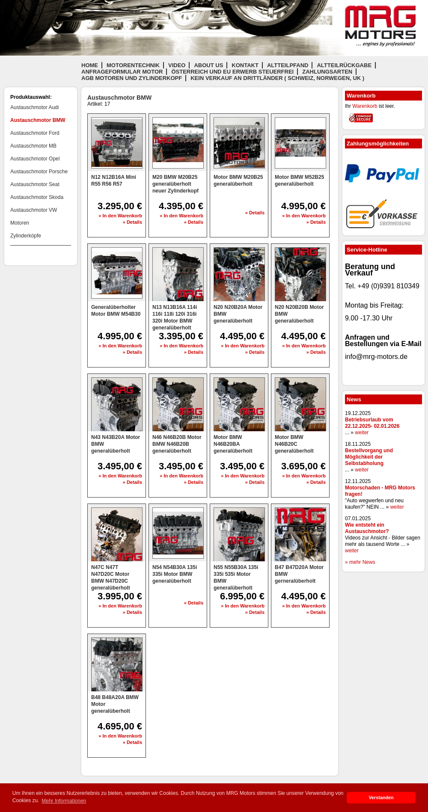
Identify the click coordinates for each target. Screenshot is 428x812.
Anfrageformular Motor (122, 71)
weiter (362, 433)
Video (176, 65)
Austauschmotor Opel (34, 159)
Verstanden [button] (381, 797)
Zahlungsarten (327, 71)
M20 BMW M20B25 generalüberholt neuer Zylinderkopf (175, 184)
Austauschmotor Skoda (36, 197)
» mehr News (360, 562)
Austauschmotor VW (33, 210)
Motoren (19, 223)
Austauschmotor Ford (34, 133)
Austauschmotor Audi (34, 107)
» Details (132, 222)
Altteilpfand (288, 65)
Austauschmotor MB (33, 146)
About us (208, 65)
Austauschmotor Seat (34, 184)
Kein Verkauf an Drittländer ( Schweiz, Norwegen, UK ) (277, 78)
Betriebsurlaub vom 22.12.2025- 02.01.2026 (372, 423)
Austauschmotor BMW (37, 120)
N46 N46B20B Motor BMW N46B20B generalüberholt (177, 444)
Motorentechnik (133, 65)
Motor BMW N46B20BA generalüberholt (233, 444)
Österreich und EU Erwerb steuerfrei (232, 71)
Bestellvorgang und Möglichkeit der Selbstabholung (369, 456)
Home (89, 65)
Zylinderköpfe (25, 236)
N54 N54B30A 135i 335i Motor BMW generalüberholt (174, 574)
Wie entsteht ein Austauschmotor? (367, 528)
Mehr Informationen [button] (64, 801)
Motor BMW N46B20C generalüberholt (294, 444)
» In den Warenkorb (120, 215)
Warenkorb (364, 106)
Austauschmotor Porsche (39, 172)
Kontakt (245, 65)
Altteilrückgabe (344, 65)
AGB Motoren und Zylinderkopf (131, 78)
